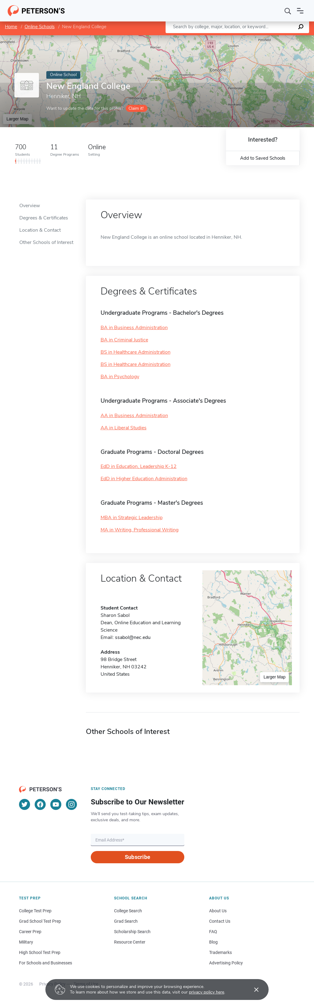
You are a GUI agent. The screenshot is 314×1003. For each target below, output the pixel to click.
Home (11, 27)
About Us (218, 910)
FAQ (213, 931)
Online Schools (40, 27)
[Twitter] (24, 804)
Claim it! (136, 108)
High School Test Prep (39, 952)
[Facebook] (40, 804)
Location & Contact (40, 230)
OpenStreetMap (272, 38)
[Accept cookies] (252, 989)
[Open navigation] (300, 10)
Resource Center (129, 942)
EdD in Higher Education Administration (144, 478)
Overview (29, 205)
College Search (128, 910)
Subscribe (137, 857)
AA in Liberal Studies (124, 427)
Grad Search (126, 921)
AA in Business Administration (134, 415)
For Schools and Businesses (45, 962)
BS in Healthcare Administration (135, 352)
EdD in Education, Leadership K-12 (139, 466)
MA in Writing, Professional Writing (139, 529)
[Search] (288, 10)
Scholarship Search (132, 931)
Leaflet (240, 38)
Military (26, 942)
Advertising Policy (226, 962)
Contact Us (219, 921)
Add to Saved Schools (262, 158)
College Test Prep (35, 910)
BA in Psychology (120, 376)
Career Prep (30, 931)
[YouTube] (55, 804)
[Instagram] (71, 804)
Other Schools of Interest (46, 242)
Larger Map (17, 118)
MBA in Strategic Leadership (132, 517)
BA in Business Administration (134, 327)
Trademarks (220, 952)
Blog (213, 942)
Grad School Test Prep (40, 921)
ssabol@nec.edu (133, 637)
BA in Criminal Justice (124, 339)
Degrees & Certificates (43, 218)
